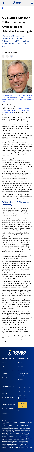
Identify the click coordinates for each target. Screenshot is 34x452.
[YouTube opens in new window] (24, 387)
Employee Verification (8, 370)
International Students (24, 370)
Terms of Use (5, 393)
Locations (4, 377)
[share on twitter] (11, 56)
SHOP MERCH (24, 398)
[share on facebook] (3, 56)
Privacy (4, 390)
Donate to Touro (22, 405)
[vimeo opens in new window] (19, 387)
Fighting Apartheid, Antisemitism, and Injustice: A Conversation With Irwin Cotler (15, 110)
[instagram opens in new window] (29, 391)
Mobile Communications (9, 408)
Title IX (4, 401)
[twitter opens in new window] (24, 391)
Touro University (25, 410)
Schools (20, 366)
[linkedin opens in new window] (29, 387)
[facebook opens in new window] (19, 391)
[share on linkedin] (7, 56)
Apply (20, 362)
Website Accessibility (8, 397)
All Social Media (22, 395)
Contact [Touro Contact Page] (4, 366)
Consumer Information (8, 404)
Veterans (20, 379)
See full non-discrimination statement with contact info (17, 447)
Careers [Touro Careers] (4, 362)
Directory (4, 373)
